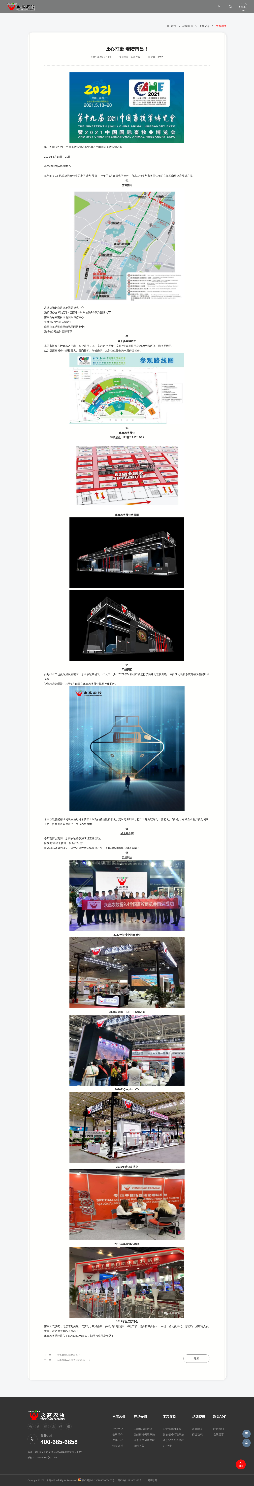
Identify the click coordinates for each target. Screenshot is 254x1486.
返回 (196, 1360)
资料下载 (139, 1446)
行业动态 (197, 1434)
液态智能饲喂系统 (144, 1440)
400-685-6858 (59, 1442)
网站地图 (152, 1480)
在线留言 (218, 1434)
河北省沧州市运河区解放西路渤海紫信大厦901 (58, 1452)
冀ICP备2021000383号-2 (131, 1480)
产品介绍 (140, 1416)
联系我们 (219, 1416)
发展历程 (117, 1440)
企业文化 (117, 1429)
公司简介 (117, 1434)
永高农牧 (119, 1416)
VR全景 (167, 1446)
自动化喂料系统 (143, 1429)
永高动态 (204, 26)
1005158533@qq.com (45, 1457)
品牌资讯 (187, 26)
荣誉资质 (117, 1446)
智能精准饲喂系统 (144, 1434)
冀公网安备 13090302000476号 (98, 1480)
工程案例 (169, 1416)
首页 (171, 26)
